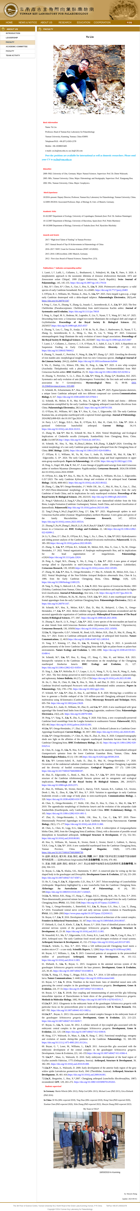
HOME (9, 22)
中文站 (129, 23)
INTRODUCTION (13, 33)
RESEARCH (65, 22)
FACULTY (10, 42)
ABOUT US (46, 22)
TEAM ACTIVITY (13, 55)
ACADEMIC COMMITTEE (17, 46)
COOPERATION (102, 22)
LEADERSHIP (12, 38)
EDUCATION (83, 22)
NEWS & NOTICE (28, 22)
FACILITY (10, 51)
